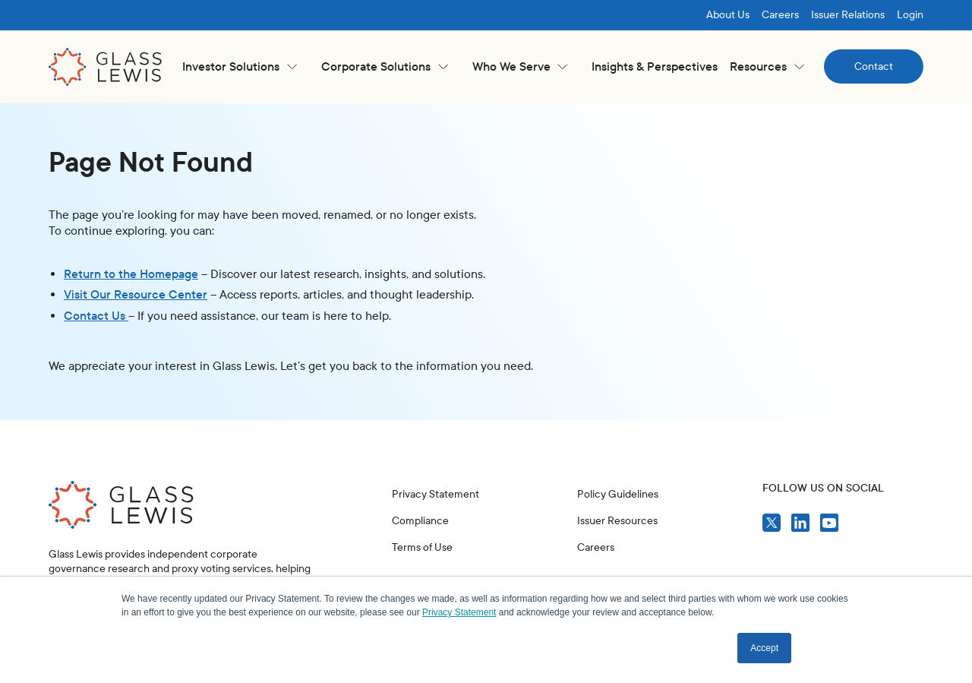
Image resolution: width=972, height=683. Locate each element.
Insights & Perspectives (655, 66)
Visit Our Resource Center (135, 294)
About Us (728, 14)
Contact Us (96, 315)
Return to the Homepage (131, 274)
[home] (106, 66)
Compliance (420, 520)
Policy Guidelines (617, 494)
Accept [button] (764, 648)
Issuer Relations (848, 14)
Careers (780, 14)
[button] (239, 66)
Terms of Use (422, 547)
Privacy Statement (435, 494)
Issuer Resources (617, 520)
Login (910, 14)
